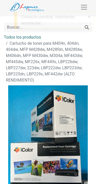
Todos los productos (22, 37)
